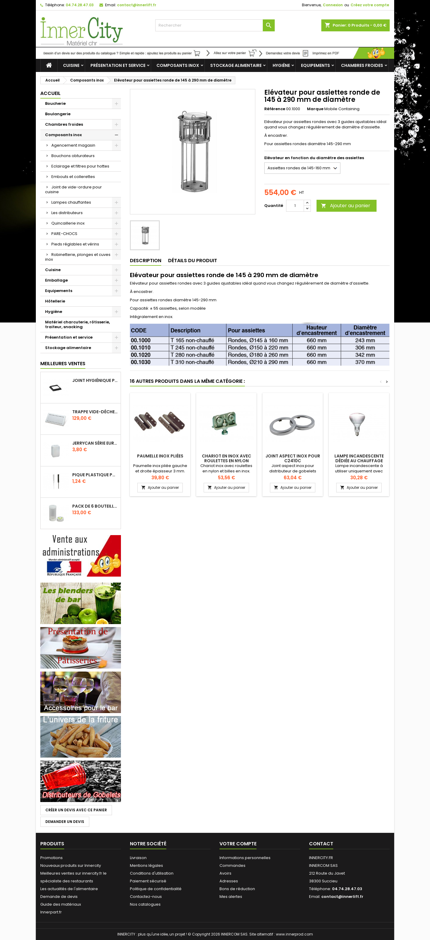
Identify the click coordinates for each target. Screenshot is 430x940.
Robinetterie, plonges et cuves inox (77, 257)
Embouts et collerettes (73, 176)
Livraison (138, 858)
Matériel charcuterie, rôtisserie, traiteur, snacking (77, 324)
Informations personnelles (245, 858)
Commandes (232, 865)
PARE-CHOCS (64, 233)
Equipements (315, 65)
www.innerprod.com (294, 934)
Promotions (51, 858)
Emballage (56, 280)
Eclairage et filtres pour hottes (80, 166)
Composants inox (177, 65)
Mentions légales (146, 865)
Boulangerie (57, 114)
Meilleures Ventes (62, 363)
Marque (315, 109)
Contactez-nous (146, 896)
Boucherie (55, 103)
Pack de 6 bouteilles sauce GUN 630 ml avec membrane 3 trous (95, 506)
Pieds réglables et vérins (75, 244)
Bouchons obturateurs (73, 156)
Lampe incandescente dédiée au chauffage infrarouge (359, 461)
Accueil (50, 93)
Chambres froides (362, 65)
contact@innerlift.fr (136, 4)
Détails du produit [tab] (192, 260)
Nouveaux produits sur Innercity (70, 865)
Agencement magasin (73, 145)
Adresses (228, 881)
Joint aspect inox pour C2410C (292, 458)
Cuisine (71, 65)
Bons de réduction (237, 889)
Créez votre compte (370, 4)
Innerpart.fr (51, 912)
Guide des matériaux (60, 904)
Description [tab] (145, 260)
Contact (321, 843)
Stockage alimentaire (236, 65)
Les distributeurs (67, 213)
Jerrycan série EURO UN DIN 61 (95, 443)
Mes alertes (230, 896)
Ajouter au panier (345, 205)
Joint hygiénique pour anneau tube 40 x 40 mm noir (95, 380)
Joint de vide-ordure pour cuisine (73, 189)
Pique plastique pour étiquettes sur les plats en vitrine (95, 474)
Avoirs (225, 873)
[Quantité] (295, 206)
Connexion (333, 4)
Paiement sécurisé (148, 881)
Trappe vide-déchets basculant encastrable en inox (95, 411)
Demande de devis (59, 896)
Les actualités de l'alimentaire (69, 889)
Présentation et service (117, 65)
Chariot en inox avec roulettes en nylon (226, 458)
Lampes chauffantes (71, 202)
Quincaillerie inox (68, 223)
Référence (274, 109)
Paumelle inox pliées (160, 456)
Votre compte (238, 843)
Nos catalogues (145, 904)
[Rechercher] (215, 25)
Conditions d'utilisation (151, 873)
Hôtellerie (55, 301)
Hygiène (281, 65)
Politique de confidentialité (156, 889)
